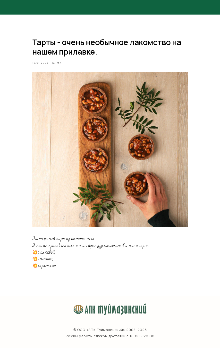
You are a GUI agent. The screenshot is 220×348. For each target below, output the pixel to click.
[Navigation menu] (8, 7)
